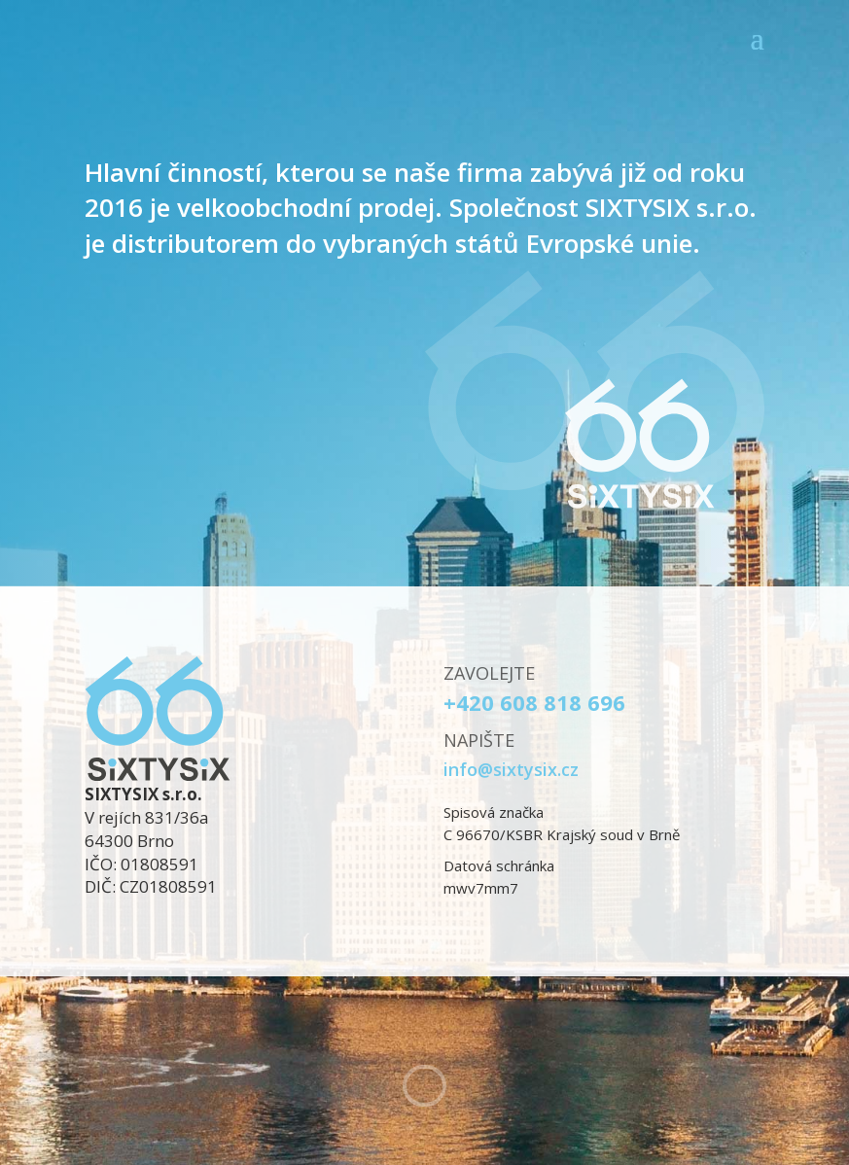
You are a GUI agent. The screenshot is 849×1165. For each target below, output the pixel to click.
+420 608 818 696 (534, 702)
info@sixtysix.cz (511, 769)
